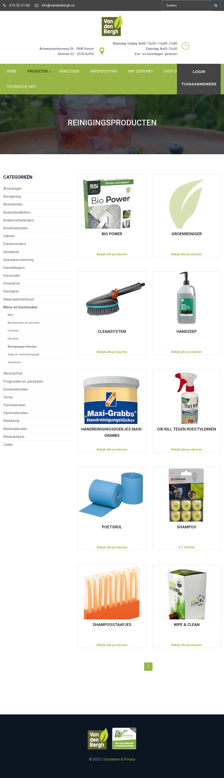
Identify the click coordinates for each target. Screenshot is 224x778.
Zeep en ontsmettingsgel (23, 354)
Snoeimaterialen (15, 389)
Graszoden (69, 71)
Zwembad (14, 362)
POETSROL (112, 527)
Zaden (8, 445)
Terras (8, 397)
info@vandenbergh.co (55, 5)
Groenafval (11, 283)
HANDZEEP (187, 331)
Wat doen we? (140, 71)
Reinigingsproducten (22, 346)
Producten (37, 71)
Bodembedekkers (17, 212)
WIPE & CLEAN (187, 624)
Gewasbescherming (18, 260)
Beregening (12, 196)
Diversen (13, 330)
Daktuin (9, 236)
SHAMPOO (186, 527)
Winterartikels (13, 437)
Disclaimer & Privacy (119, 759)
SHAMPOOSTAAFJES (112, 624)
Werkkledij (11, 421)
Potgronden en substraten (23, 381)
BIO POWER (112, 234)
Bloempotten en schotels (23, 322)
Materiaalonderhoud (18, 299)
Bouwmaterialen (15, 228)
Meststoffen (13, 373)
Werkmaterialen (15, 429)
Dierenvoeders (14, 244)
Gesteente (11, 252)
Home (11, 71)
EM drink (13, 338)
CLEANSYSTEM (112, 331)
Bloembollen (13, 204)
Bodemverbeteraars (18, 220)
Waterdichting (103, 71)
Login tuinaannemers (199, 77)
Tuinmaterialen (14, 405)
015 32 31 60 (16, 5)
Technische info (21, 87)
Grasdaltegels (14, 268)
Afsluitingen (12, 189)
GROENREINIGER (187, 234)
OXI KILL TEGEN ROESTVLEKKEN (186, 429)
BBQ (10, 314)
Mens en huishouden (20, 307)
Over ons (172, 71)
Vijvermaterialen (15, 413)
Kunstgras (11, 291)
